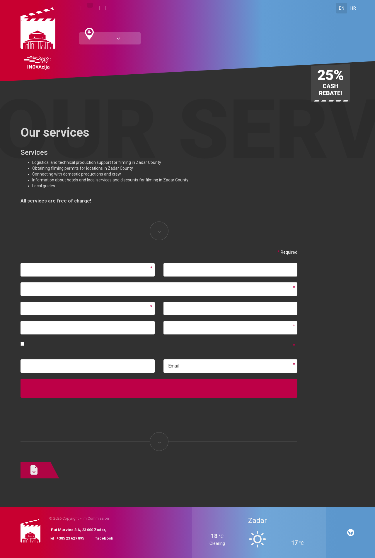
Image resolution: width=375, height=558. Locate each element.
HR (353, 8)
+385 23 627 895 (70, 538)
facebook (104, 538)
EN (341, 8)
